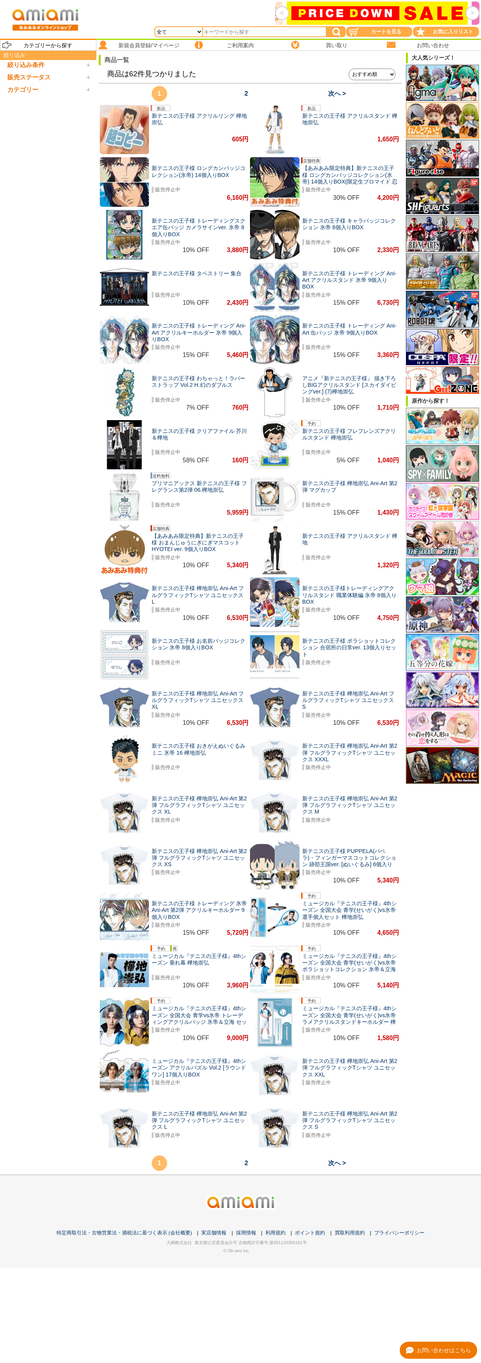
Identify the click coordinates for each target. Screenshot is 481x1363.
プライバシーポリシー (399, 1233)
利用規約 (275, 1233)
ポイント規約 (310, 1233)
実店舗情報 (213, 1233)
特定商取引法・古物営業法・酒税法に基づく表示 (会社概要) (124, 1233)
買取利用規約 (350, 1233)
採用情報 (246, 1233)
